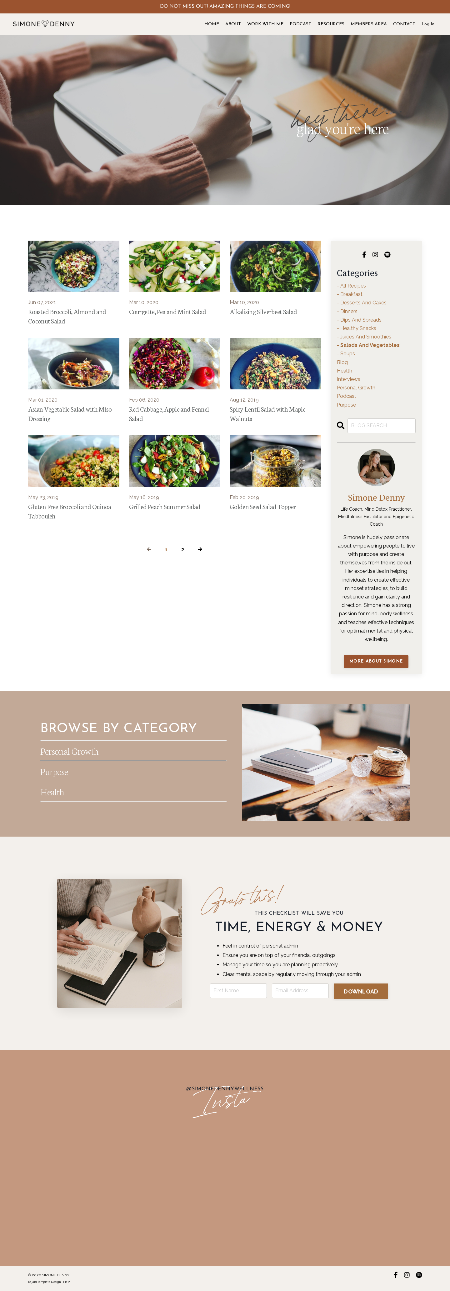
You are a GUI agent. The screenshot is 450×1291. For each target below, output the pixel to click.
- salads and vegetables (368, 345)
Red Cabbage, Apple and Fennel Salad (169, 414)
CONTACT (404, 24)
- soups (346, 354)
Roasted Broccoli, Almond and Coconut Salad (67, 316)
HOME (211, 24)
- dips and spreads (359, 320)
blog (342, 362)
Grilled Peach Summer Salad (165, 508)
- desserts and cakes (362, 303)
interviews (348, 379)
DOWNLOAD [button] (361, 991)
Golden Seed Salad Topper (263, 508)
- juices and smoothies (364, 337)
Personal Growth (71, 750)
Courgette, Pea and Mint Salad (168, 311)
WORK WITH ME (265, 24)
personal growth (356, 388)
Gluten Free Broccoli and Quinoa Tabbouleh (70, 512)
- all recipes (351, 286)
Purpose (55, 770)
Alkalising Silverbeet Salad (264, 311)
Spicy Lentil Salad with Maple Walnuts (268, 414)
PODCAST (300, 24)
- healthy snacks (356, 328)
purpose (346, 405)
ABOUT (233, 24)
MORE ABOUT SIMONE (376, 661)
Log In (428, 24)
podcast (346, 396)
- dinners (347, 311)
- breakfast (349, 294)
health (344, 371)
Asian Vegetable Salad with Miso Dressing (70, 414)
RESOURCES (331, 24)
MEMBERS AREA (369, 24)
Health (53, 791)
